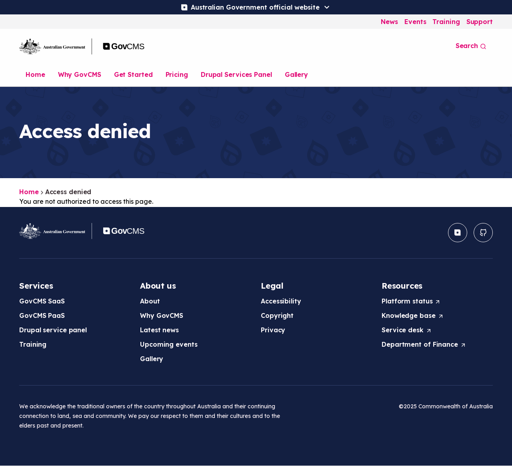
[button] (457, 232)
